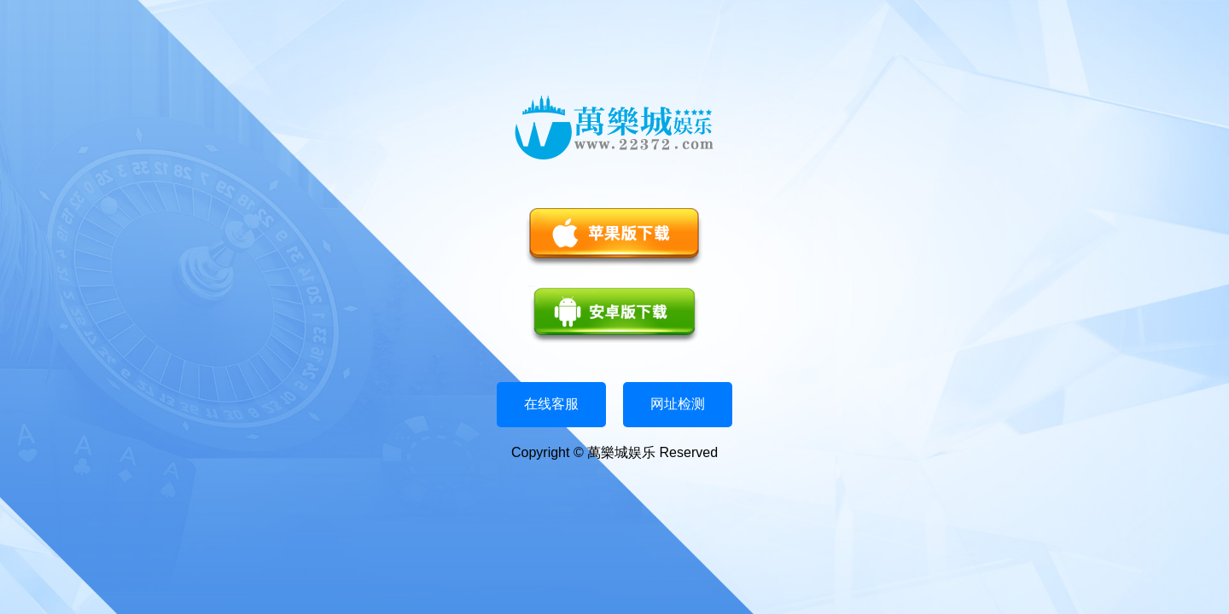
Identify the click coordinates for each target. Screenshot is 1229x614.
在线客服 (551, 404)
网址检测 (677, 404)
